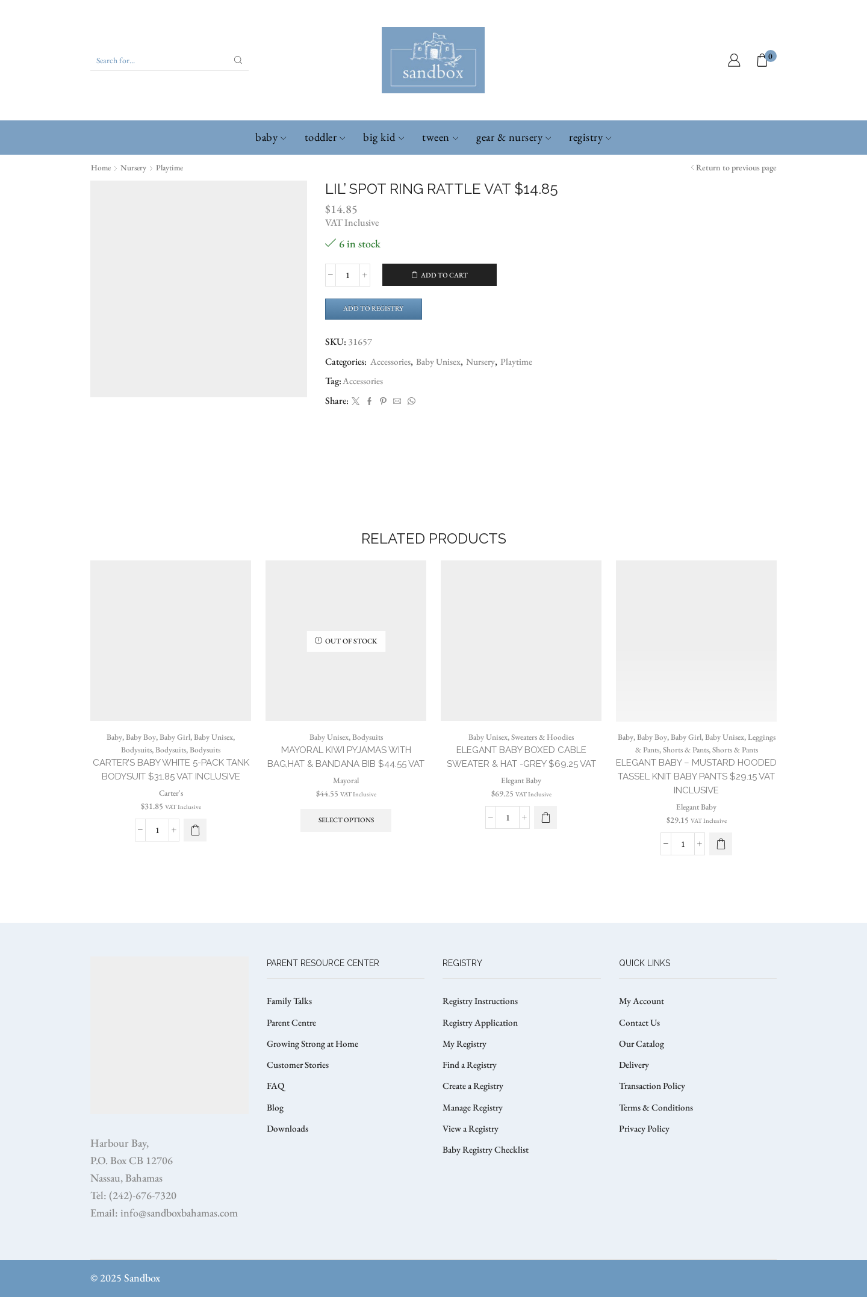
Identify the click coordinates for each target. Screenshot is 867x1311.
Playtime (173, 167)
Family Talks (290, 1015)
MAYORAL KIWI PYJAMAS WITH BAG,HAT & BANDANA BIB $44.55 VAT (346, 777)
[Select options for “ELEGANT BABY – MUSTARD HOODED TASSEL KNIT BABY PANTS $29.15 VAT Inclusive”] (720, 870)
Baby (270, 136)
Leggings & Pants (652, 761)
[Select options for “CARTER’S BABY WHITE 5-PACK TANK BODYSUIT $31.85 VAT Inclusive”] (195, 857)
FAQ (276, 1103)
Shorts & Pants (710, 761)
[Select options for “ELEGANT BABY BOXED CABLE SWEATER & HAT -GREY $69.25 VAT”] (545, 845)
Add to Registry (376, 309)
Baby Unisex (441, 363)
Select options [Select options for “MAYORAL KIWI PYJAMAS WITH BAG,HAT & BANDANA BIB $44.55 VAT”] (346, 848)
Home (101, 167)
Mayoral (346, 807)
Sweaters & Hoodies (543, 748)
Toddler (325, 136)
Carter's (170, 820)
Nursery (135, 167)
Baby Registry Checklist (487, 1169)
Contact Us (640, 1037)
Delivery (634, 1081)
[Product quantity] (347, 275)
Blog (275, 1125)
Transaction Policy (654, 1103)
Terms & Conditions (657, 1125)
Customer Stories (299, 1081)
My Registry (465, 1059)
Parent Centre (293, 1037)
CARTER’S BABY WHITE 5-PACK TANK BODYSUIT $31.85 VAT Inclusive (171, 789)
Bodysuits (135, 761)
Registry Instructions (483, 1015)
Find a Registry (471, 1081)
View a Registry (472, 1147)
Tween (440, 136)
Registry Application (482, 1037)
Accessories (391, 363)
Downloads (288, 1147)
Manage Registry (474, 1125)
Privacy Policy (645, 1147)
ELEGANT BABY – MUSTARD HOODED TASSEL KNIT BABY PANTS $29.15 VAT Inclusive (696, 802)
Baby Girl (174, 748)
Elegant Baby (521, 807)
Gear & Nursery (513, 136)
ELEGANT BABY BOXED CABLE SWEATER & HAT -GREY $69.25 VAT (521, 777)
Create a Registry (474, 1103)
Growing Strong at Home (315, 1059)
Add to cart (444, 275)
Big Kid (383, 136)
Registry (590, 136)
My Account (643, 1015)
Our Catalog (643, 1059)
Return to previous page (736, 167)
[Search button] (238, 60)
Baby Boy (139, 748)
